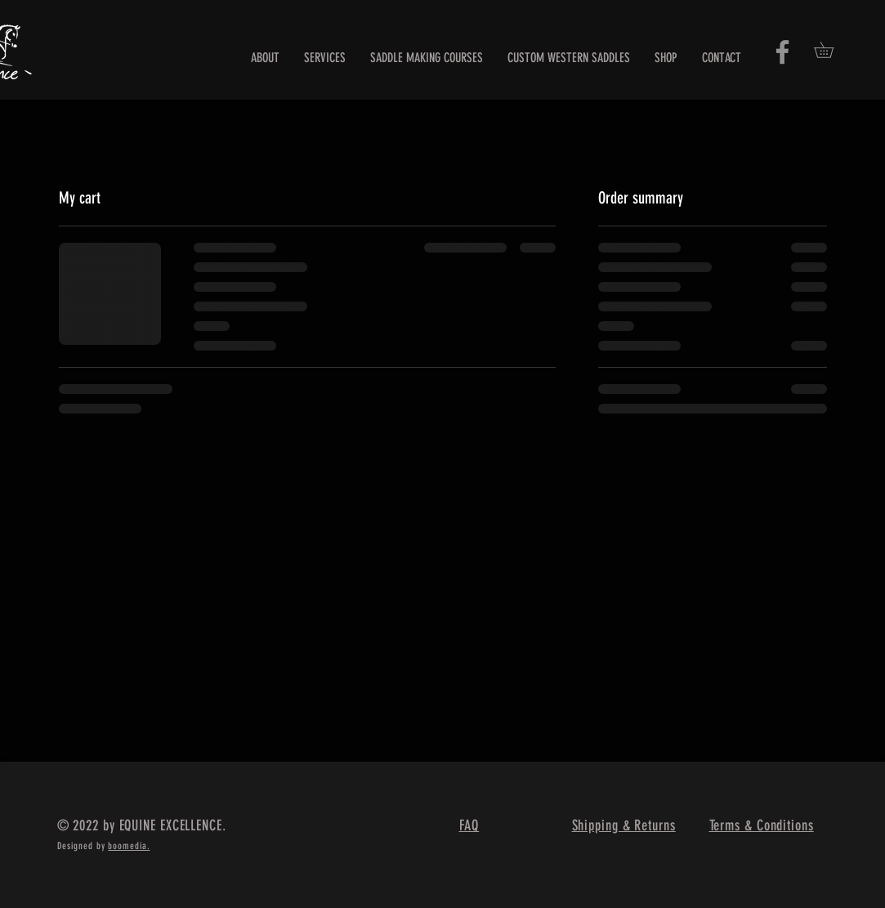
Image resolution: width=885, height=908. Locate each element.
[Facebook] (782, 52)
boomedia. (129, 846)
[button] (831, 50)
